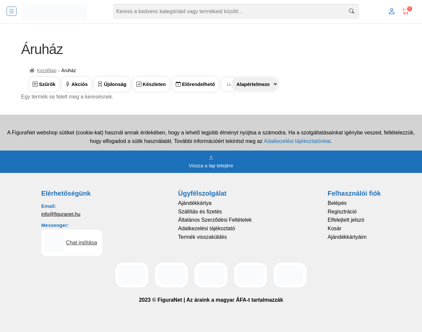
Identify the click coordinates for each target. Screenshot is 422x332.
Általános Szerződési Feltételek (215, 220)
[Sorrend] (255, 84)
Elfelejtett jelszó (346, 220)
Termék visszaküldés (202, 237)
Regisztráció (342, 211)
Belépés (337, 203)
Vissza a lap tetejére (211, 161)
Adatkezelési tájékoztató (206, 228)
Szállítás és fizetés (200, 211)
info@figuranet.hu (60, 214)
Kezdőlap (46, 70)
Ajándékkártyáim (347, 237)
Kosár (335, 228)
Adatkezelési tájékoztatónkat (297, 141)
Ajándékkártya (194, 203)
